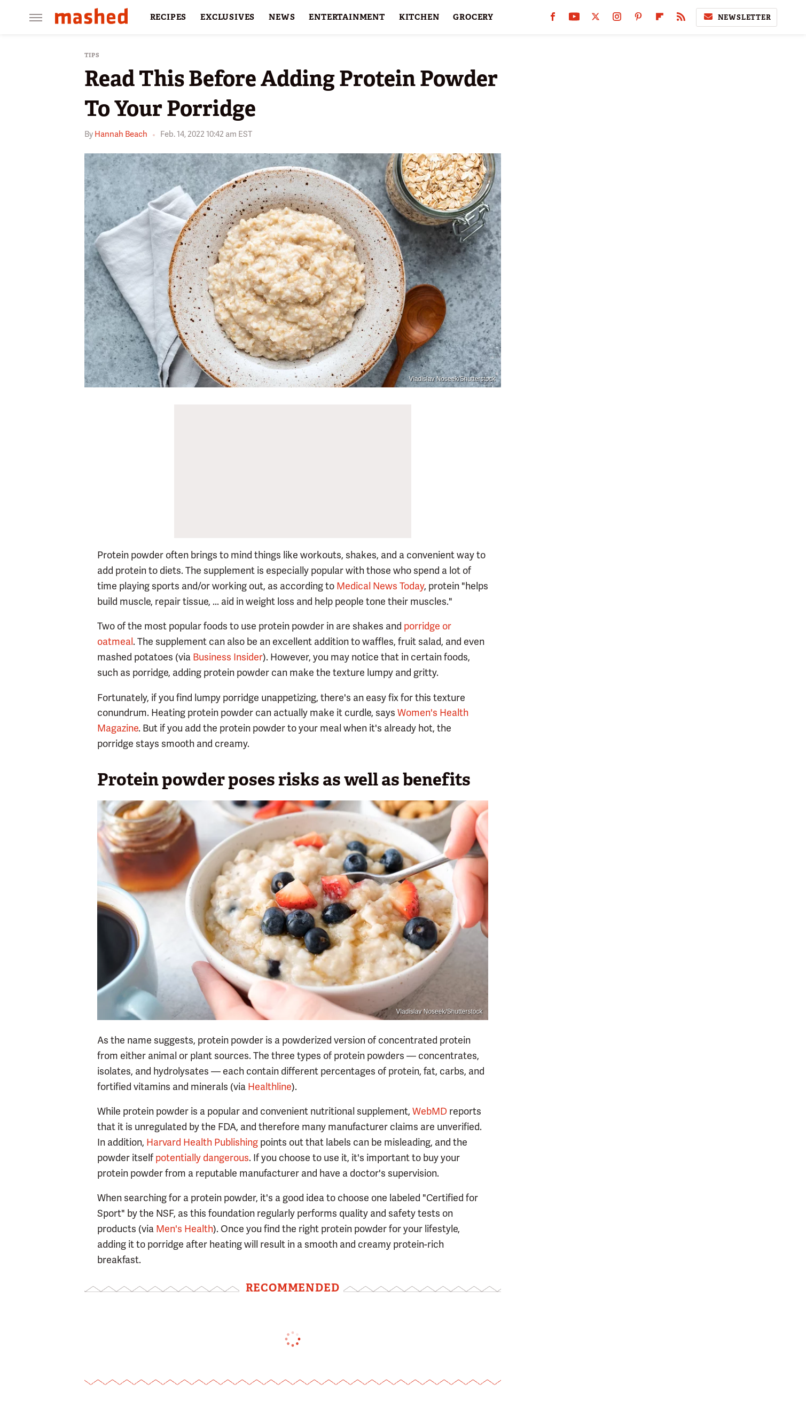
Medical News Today (380, 586)
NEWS (282, 17)
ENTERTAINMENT (347, 17)
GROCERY (473, 17)
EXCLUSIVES (227, 17)
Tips (92, 55)
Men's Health (184, 1229)
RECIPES (168, 17)
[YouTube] (574, 18)
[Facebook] (552, 18)
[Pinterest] (638, 18)
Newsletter (736, 17)
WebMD (429, 1111)
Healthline (270, 1086)
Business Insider (228, 657)
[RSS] (681, 18)
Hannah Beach (121, 134)
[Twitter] (595, 18)
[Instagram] (617, 18)
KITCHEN (419, 17)
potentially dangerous (202, 1158)
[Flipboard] (659, 18)
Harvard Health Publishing (202, 1142)
